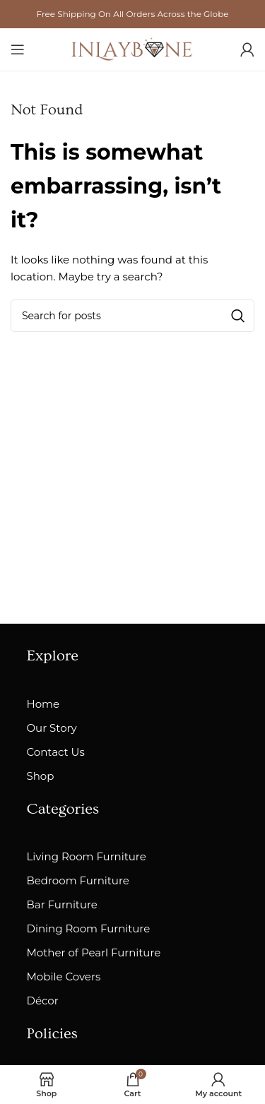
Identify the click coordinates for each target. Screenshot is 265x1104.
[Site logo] (132, 48)
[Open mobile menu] (18, 49)
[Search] (132, 315)
